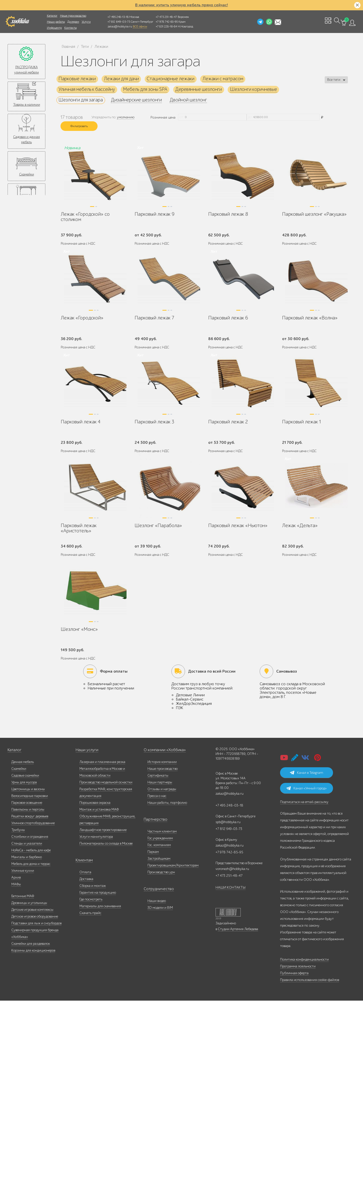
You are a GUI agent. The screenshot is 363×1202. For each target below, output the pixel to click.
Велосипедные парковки (29, 997)
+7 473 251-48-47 (166, 17)
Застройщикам (158, 1060)
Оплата (85, 1073)
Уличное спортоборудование (33, 1024)
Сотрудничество (156, 1090)
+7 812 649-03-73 (119, 21)
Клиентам (83, 1062)
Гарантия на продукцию (97, 1094)
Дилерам (73, 21)
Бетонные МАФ (22, 1097)
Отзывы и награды (161, 990)
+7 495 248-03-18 (229, 1007)
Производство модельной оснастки (105, 983)
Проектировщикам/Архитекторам (173, 1067)
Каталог (52, 15)
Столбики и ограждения (29, 1038)
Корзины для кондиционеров (33, 1152)
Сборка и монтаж (92, 1087)
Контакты (70, 27)
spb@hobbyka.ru (228, 1023)
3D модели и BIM (160, 1109)
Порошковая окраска (94, 1004)
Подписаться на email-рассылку (304, 1003)
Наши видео (156, 1102)
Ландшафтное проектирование (103, 1031)
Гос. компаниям (159, 1046)
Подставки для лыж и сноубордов (36, 1124)
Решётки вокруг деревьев (29, 1017)
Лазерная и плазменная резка (102, 963)
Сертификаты (157, 977)
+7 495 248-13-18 (118, 17)
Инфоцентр (54, 27)
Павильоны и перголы (27, 1011)
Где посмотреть (90, 1101)
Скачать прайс (90, 1114)
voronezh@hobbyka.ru (232, 1070)
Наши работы (56, 21)
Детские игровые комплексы (32, 1111)
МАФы (16, 1085)
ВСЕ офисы (140, 26)
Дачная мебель (22, 963)
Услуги (86, 21)
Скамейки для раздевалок (30, 1145)
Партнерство (153, 1021)
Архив (16, 1079)
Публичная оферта (294, 1174)
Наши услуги (86, 951)
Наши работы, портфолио (167, 1004)
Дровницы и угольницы (29, 1104)
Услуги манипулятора (96, 1038)
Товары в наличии (26, 104)
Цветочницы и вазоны (28, 990)
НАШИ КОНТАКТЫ (231, 1089)
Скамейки (26, 174)
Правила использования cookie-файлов (309, 1181)
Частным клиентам (162, 1033)
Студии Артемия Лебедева (238, 1130)
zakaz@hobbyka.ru (120, 26)
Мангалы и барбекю (26, 1058)
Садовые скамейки (25, 977)
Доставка (86, 1080)
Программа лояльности (298, 1167)
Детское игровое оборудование (34, 1118)
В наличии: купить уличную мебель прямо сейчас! (181, 5)
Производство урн (161, 1073)
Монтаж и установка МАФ (99, 1011)
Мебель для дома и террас (30, 1065)
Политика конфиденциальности (304, 1161)
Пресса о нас (156, 997)
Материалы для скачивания (100, 1107)
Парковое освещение (26, 1004)
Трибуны (18, 1031)
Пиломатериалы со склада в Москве (106, 1045)
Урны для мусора (24, 983)
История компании (162, 963)
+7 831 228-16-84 (166, 26)
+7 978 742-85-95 (167, 21)
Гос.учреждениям (160, 1039)
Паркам (153, 1053)
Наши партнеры (159, 983)
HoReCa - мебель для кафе (31, 1051)
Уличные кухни (22, 1072)
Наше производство (73, 15)
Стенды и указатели (26, 1045)
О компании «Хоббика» (162, 951)
